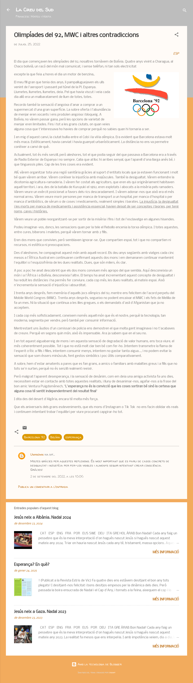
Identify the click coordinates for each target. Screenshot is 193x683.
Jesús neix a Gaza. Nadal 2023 (40, 612)
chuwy (112, 672)
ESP (176, 53)
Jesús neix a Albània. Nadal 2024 (42, 518)
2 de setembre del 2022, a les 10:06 (56, 476)
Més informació (166, 552)
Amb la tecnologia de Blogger (97, 664)
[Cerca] (184, 11)
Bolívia (55, 437)
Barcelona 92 (34, 437)
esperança (73, 437)
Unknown (37, 454)
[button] (176, 35)
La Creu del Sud (35, 9)
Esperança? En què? (31, 565)
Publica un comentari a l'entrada (43, 487)
